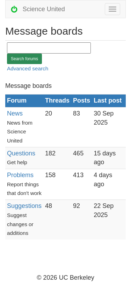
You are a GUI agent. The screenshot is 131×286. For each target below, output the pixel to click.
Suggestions (24, 205)
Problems (20, 175)
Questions (21, 153)
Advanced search (27, 68)
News (15, 113)
